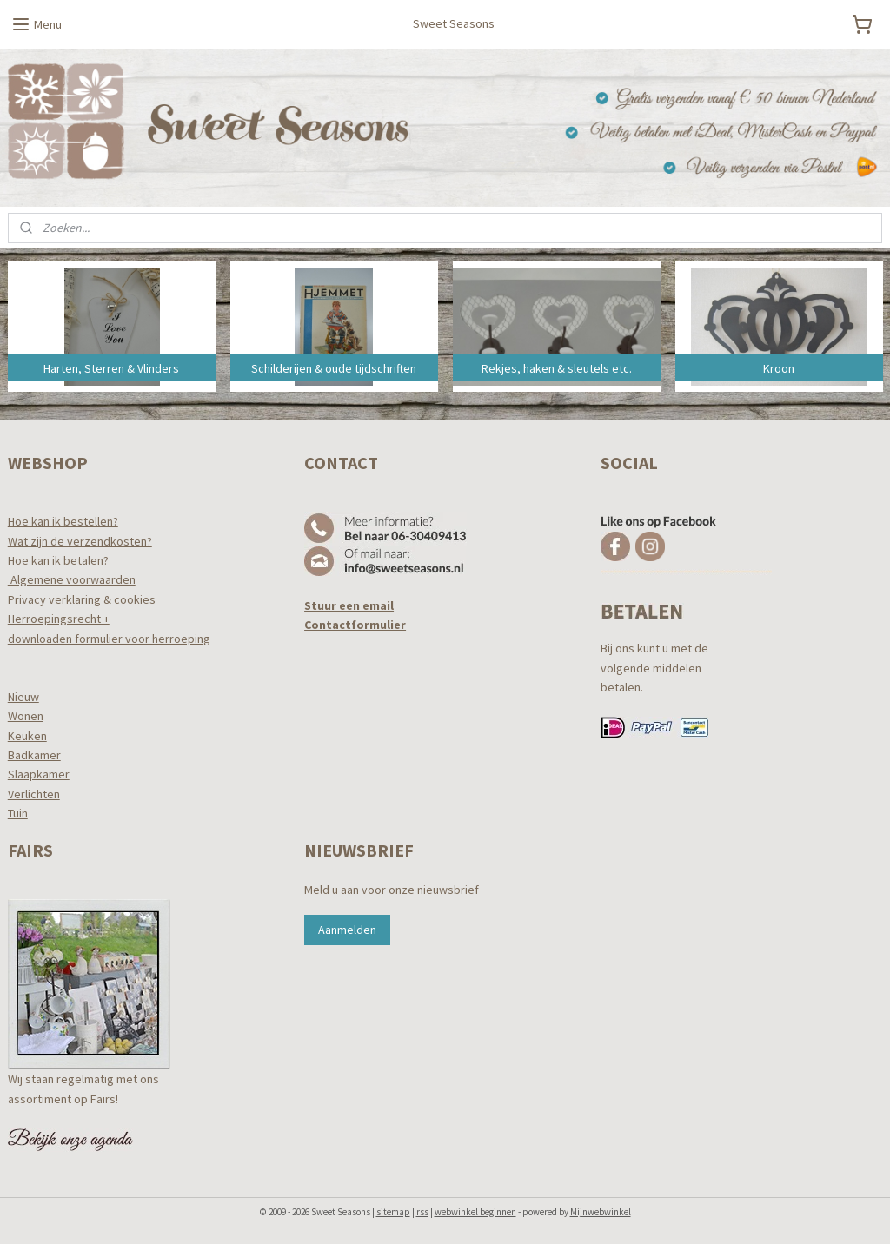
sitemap (393, 1212)
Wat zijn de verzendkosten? (80, 541)
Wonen (25, 716)
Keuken (27, 736)
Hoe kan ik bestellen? (63, 521)
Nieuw (23, 697)
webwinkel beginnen (475, 1212)
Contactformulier (355, 624)
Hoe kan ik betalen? (58, 560)
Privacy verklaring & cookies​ (82, 599)
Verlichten (34, 794)
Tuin (18, 813)
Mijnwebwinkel (600, 1212)
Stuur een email (349, 605)
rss (422, 1212)
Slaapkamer (39, 774)
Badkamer (34, 755)
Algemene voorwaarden (72, 579)
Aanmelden (347, 929)
